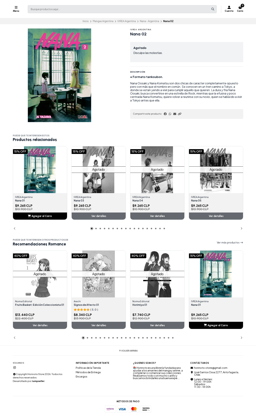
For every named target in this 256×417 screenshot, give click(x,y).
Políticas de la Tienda (88, 368)
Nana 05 (197, 200)
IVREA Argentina (127, 21)
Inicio (86, 21)
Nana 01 (20, 200)
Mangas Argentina (103, 21)
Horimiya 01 (140, 305)
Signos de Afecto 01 (88, 305)
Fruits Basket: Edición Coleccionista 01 (30, 307)
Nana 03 (80, 200)
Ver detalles (98, 216)
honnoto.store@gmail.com (208, 368)
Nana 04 (138, 200)
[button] (179, 113)
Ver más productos (230, 243)
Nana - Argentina (149, 21)
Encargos (81, 377)
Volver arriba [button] (128, 351)
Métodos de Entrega (88, 372)
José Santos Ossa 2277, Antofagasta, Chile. (214, 374)
